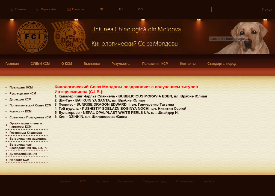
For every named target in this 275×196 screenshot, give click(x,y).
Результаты (120, 64)
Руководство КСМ (23, 93)
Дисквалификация (23, 153)
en (140, 9)
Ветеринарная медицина (28, 138)
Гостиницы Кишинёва (26, 132)
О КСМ (66, 64)
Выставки (92, 64)
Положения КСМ (155, 64)
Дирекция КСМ (20, 99)
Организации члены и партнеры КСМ (26, 125)
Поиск (267, 9)
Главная (20, 9)
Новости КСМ (19, 159)
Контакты (78, 9)
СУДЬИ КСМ (40, 64)
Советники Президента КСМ (30, 117)
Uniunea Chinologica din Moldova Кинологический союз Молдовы (91, 39)
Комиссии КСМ (21, 111)
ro (101, 9)
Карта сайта (49, 9)
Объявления (185, 181)
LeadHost (209, 181)
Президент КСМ (21, 87)
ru (121, 9)
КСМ (83, 181)
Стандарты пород (221, 64)
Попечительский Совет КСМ (30, 105)
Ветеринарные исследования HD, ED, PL (29, 146)
